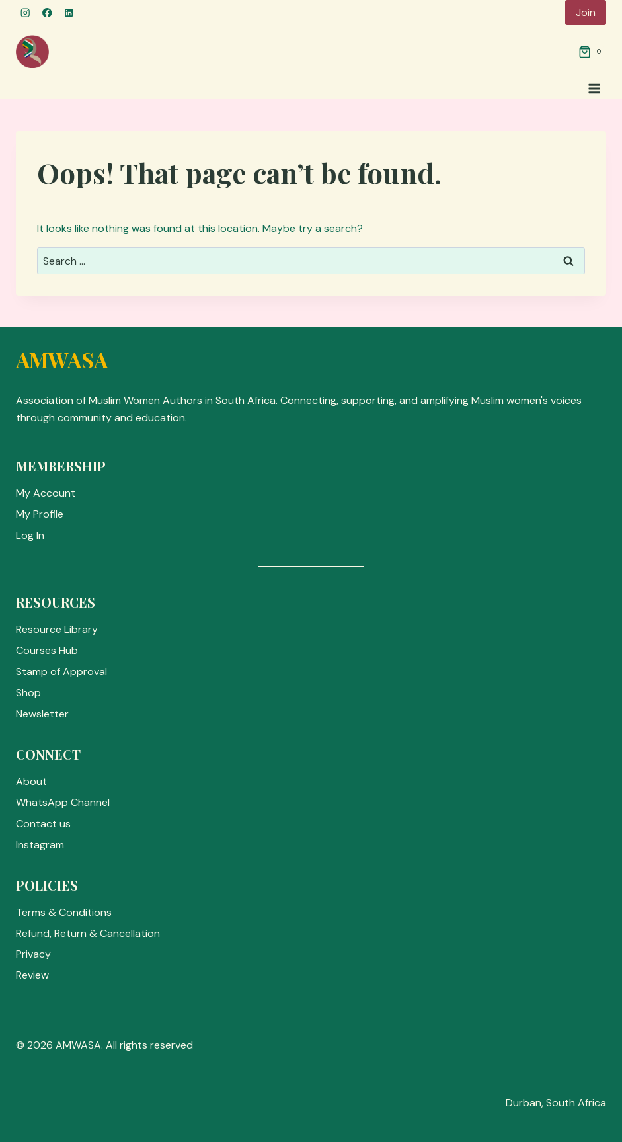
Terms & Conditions (64, 912)
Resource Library (57, 629)
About (31, 781)
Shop (28, 693)
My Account (45, 493)
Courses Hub (47, 650)
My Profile (39, 514)
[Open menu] (594, 88)
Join (586, 12)
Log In (30, 535)
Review (32, 975)
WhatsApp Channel (63, 802)
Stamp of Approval (61, 671)
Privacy (33, 954)
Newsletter (42, 714)
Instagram (40, 845)
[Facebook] (47, 12)
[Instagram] (25, 12)
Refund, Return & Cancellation (88, 933)
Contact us (43, 824)
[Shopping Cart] (592, 51)
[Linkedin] (69, 12)
